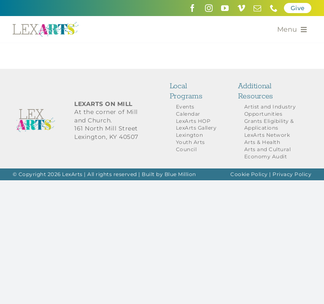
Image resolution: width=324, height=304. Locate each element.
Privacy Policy (292, 174)
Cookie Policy (249, 174)
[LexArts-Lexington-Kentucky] (45, 25)
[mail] (258, 8)
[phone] (274, 8)
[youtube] (225, 8)
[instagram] (209, 8)
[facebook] (193, 8)
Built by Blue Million (169, 174)
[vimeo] (242, 8)
